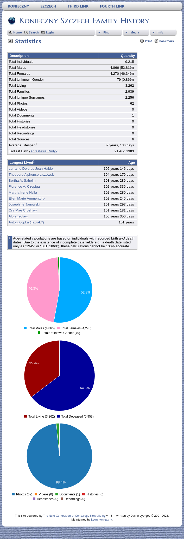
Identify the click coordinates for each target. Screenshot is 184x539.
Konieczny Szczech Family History (83, 20)
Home (17, 32)
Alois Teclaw (18, 216)
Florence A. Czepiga (24, 186)
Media (134, 32)
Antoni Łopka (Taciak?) (26, 222)
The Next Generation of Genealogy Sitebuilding (74, 515)
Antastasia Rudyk (44, 151)
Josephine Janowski (24, 204)
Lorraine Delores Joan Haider (31, 168)
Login (50, 32)
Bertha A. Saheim (22, 180)
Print (148, 41)
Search (34, 32)
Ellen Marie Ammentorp (27, 198)
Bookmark (166, 41)
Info (160, 32)
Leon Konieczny (101, 519)
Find (106, 32)
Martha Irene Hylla (23, 192)
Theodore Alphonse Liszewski (31, 174)
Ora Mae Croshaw (23, 210)
